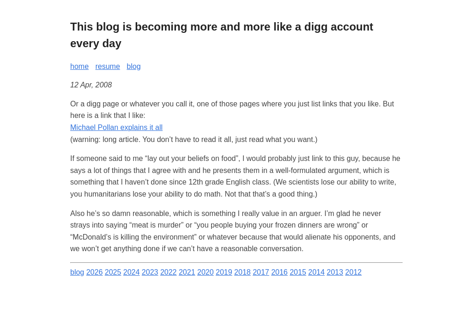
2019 (224, 272)
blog (133, 66)
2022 (168, 272)
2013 (335, 272)
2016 (279, 272)
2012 (353, 272)
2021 (187, 272)
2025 (113, 272)
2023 (150, 272)
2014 (316, 272)
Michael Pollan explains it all (116, 127)
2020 (205, 272)
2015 (298, 272)
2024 (131, 272)
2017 (261, 272)
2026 (94, 272)
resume (107, 66)
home (79, 66)
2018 (242, 272)
